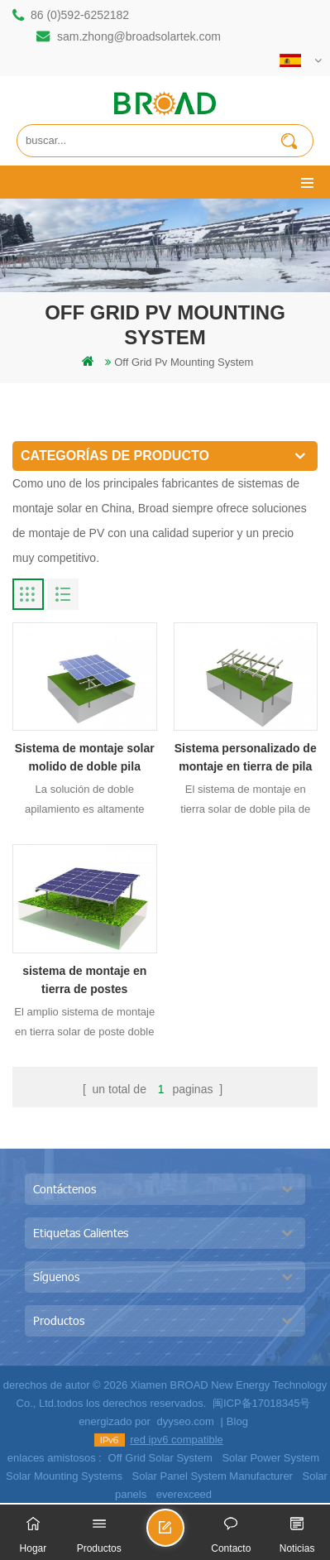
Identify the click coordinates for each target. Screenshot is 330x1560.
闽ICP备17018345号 (262, 1403)
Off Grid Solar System (160, 1458)
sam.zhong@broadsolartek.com (139, 36)
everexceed (184, 1494)
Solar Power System (270, 1458)
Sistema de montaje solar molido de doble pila (85, 757)
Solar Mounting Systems (64, 1476)
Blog (237, 1421)
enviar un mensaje (183, 1535)
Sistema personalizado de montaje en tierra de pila (246, 757)
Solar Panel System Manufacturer (212, 1476)
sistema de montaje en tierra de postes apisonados (84, 981)
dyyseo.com (184, 1421)
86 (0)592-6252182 (80, 15)
